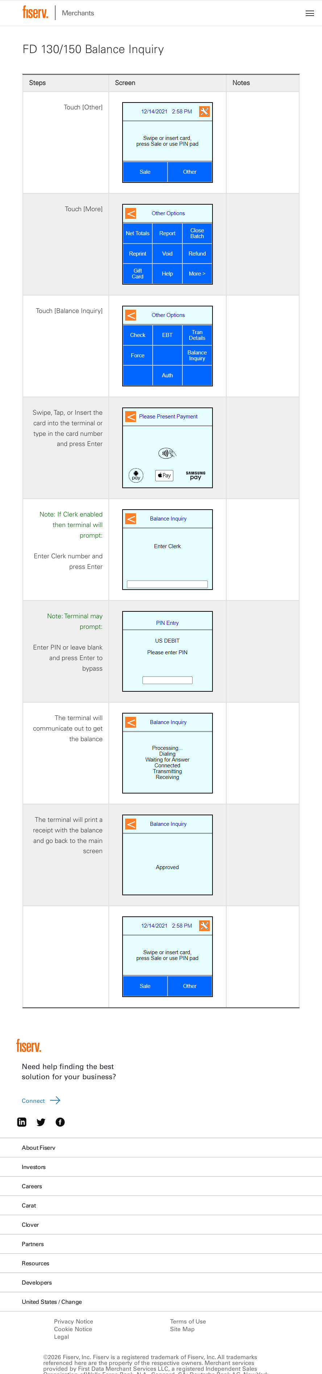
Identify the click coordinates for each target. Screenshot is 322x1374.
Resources (35, 1263)
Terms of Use (188, 1321)
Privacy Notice (73, 1321)
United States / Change (52, 1301)
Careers (32, 1186)
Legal (61, 1336)
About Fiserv (38, 1147)
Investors (34, 1166)
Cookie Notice (73, 1329)
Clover (30, 1224)
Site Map (182, 1329)
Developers (37, 1282)
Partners (33, 1244)
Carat (29, 1205)
